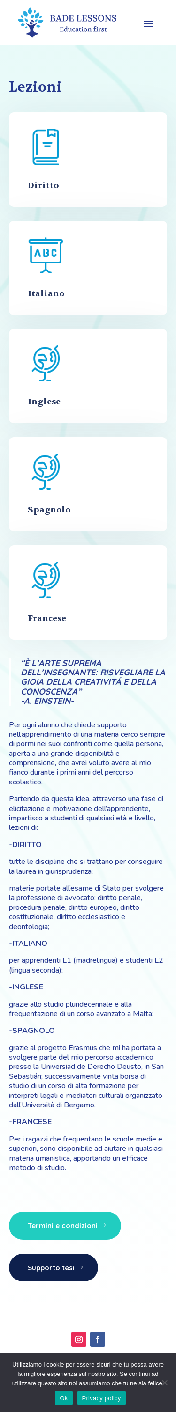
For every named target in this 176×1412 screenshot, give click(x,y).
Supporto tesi (51, 1267)
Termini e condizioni (63, 1225)
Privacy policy (101, 1398)
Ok (64, 1398)
